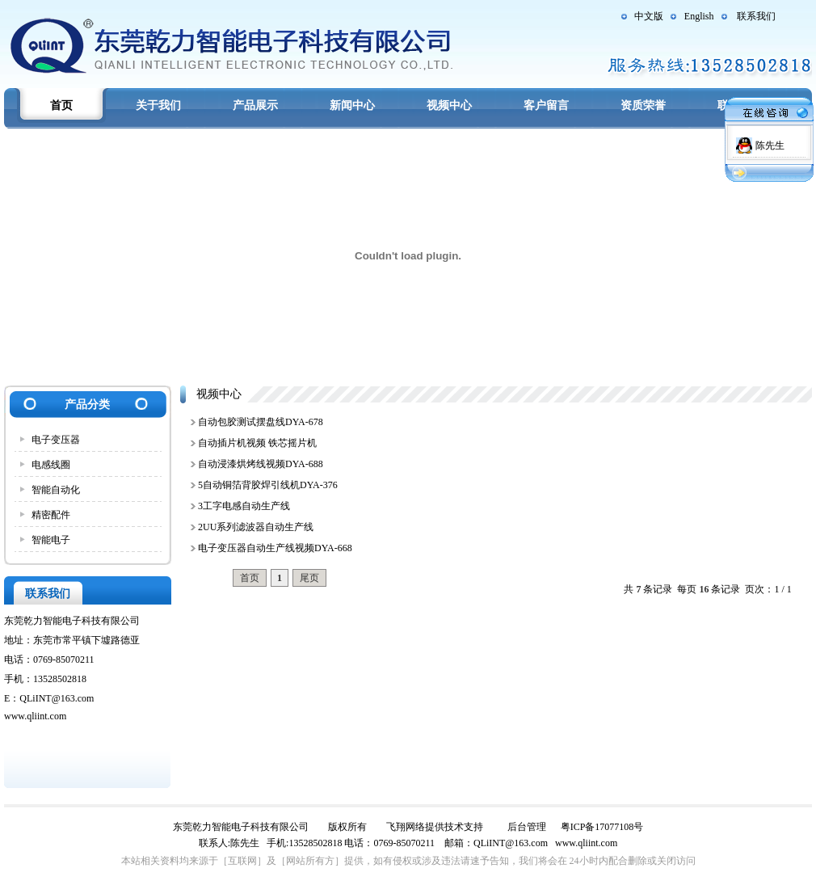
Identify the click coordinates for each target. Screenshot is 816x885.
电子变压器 (56, 439)
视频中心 (449, 105)
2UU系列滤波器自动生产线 (255, 527)
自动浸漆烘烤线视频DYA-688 (260, 464)
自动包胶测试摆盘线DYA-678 (260, 422)
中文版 (648, 16)
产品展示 (255, 105)
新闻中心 (352, 105)
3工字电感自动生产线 (244, 506)
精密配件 (51, 514)
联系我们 (756, 16)
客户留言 (546, 105)
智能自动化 (56, 489)
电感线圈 (51, 464)
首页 (61, 105)
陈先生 (769, 145)
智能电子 (51, 540)
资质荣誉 (643, 105)
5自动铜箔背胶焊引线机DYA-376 (268, 485)
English (699, 16)
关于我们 (158, 105)
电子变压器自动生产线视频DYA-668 (275, 548)
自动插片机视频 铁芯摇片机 (257, 443)
